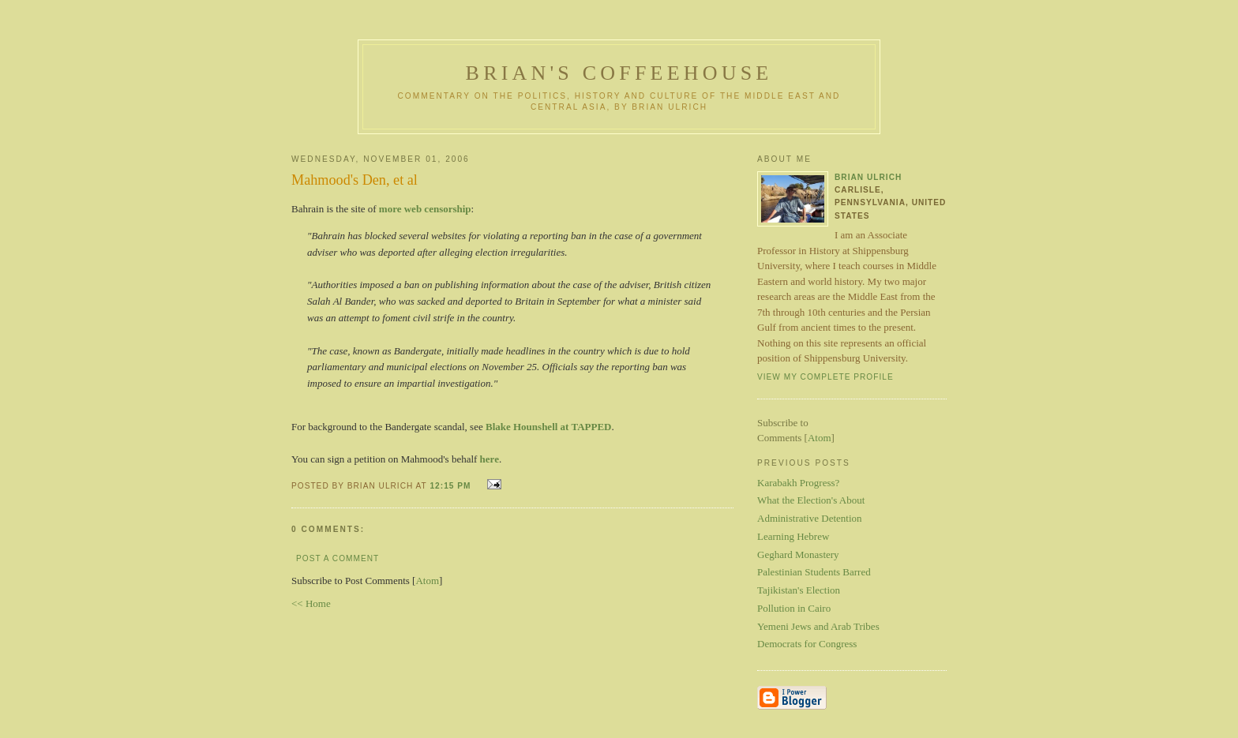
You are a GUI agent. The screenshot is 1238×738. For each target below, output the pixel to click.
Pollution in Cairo (794, 608)
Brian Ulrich (868, 177)
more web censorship (425, 209)
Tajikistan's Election (798, 590)
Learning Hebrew (793, 536)
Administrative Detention (809, 518)
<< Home (311, 603)
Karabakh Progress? (798, 483)
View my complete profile (825, 377)
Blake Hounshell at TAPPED (549, 427)
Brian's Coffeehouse (619, 73)
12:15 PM (452, 485)
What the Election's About (811, 500)
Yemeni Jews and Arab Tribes (818, 626)
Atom (427, 580)
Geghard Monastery (798, 554)
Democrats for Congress (807, 644)
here (489, 459)
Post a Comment (337, 558)
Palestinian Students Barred (814, 572)
